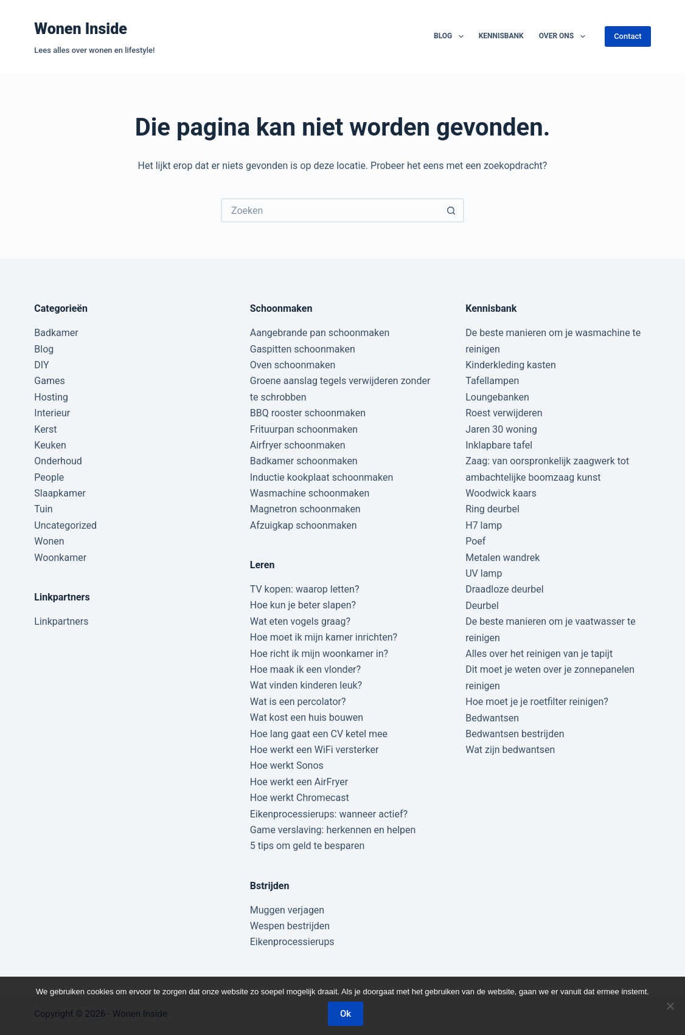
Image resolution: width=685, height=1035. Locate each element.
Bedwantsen (492, 718)
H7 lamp (483, 525)
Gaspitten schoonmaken (302, 349)
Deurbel (482, 605)
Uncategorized (65, 525)
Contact (628, 36)
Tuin (43, 509)
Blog (451, 36)
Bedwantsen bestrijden (514, 734)
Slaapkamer (60, 493)
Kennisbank (501, 36)
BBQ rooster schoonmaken (308, 413)
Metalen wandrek (502, 557)
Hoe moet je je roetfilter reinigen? (536, 701)
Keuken (50, 445)
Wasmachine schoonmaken (310, 493)
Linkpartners (61, 621)
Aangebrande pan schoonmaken (320, 333)
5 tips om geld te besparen (307, 845)
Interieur (52, 413)
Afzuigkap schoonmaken (303, 525)
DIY (41, 365)
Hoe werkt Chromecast (299, 797)
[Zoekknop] (452, 210)
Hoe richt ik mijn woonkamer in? (319, 653)
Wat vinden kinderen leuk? (306, 685)
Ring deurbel (492, 509)
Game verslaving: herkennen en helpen (333, 830)
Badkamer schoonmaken (304, 461)
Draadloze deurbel (504, 589)
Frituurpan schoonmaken (304, 429)
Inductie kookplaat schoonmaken (321, 477)
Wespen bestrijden (290, 926)
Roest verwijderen (503, 413)
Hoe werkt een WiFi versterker (314, 749)
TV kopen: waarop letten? (305, 589)
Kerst (45, 429)
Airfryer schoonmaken (298, 445)
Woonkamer (60, 557)
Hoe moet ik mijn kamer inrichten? (323, 637)
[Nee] (670, 1006)
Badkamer (56, 333)
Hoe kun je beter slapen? (303, 605)
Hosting (51, 397)
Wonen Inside (80, 29)
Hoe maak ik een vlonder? (305, 669)
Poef (475, 541)
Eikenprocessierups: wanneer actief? (329, 814)
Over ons (564, 36)
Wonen (49, 541)
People (49, 477)
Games (49, 381)
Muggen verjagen (287, 910)
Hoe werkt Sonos (287, 765)
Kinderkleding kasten (510, 365)
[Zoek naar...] (330, 210)
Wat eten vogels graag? (300, 621)
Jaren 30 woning (501, 429)
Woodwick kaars (501, 493)
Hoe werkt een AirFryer (299, 782)
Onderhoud (58, 461)
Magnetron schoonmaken (305, 509)
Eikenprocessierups (292, 941)
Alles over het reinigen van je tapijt (539, 653)
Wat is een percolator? (298, 701)
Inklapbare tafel (498, 445)
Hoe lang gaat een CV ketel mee (319, 734)
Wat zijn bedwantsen (510, 749)
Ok (345, 1013)
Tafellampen (492, 381)
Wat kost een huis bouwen (306, 717)
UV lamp (483, 573)
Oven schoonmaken (292, 365)
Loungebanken (497, 397)
